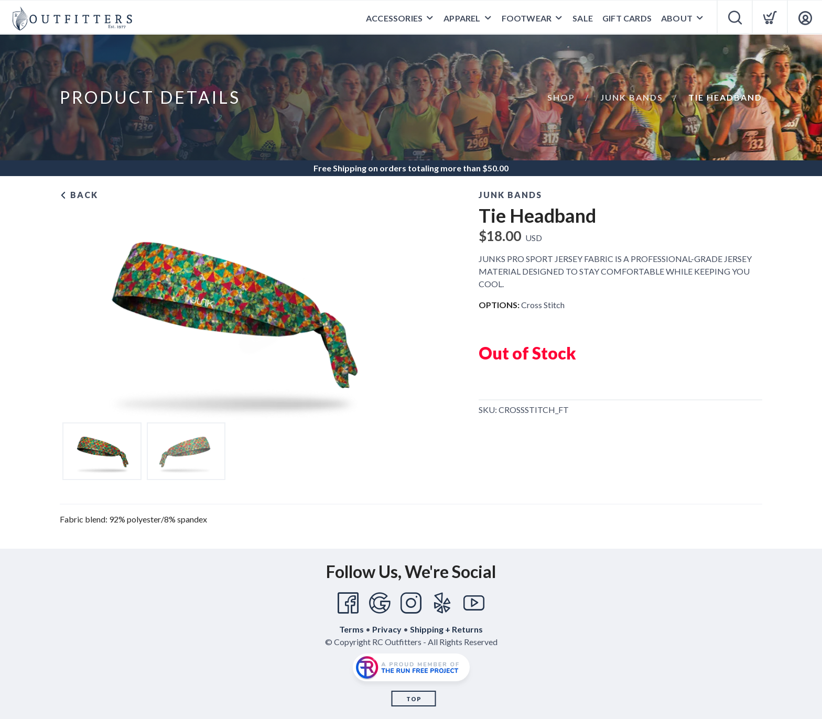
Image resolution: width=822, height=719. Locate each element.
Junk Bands (631, 97)
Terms (351, 629)
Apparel (462, 18)
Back (79, 195)
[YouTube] (474, 603)
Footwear (527, 18)
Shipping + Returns (446, 629)
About (677, 18)
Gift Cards (627, 18)
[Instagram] (411, 603)
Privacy (387, 629)
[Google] (379, 603)
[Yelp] (442, 603)
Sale (582, 18)
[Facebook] (348, 603)
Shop (561, 97)
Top (413, 698)
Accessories (394, 18)
